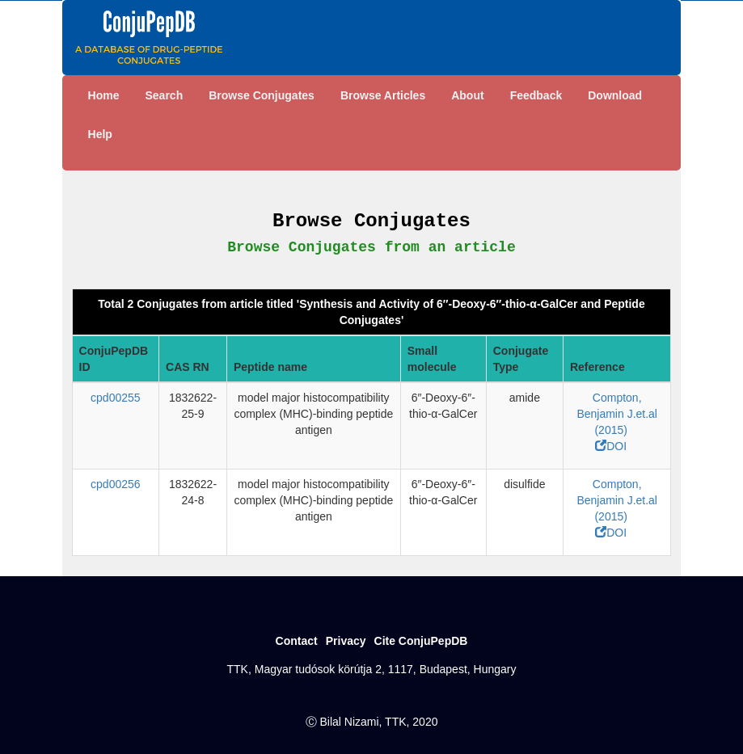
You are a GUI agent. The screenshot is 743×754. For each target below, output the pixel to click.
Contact (297, 640)
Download (615, 95)
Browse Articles (382, 95)
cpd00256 (116, 484)
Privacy (346, 640)
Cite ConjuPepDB (421, 640)
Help (100, 134)
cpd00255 (116, 397)
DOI (611, 446)
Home (104, 95)
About (467, 95)
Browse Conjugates (262, 95)
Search (164, 95)
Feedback (536, 95)
